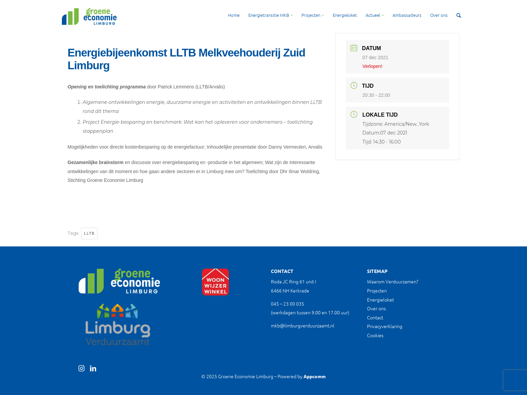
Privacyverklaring (384, 326)
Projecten (377, 290)
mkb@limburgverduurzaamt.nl (302, 325)
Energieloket (380, 299)
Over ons (376, 308)
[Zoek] (458, 15)
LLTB (89, 233)
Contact (375, 317)
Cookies (375, 335)
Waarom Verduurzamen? (392, 281)
